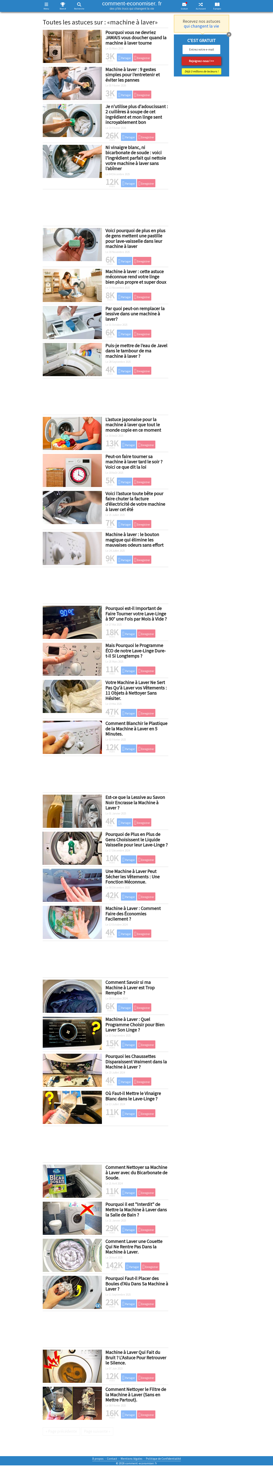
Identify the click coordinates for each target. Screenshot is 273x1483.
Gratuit (184, 8)
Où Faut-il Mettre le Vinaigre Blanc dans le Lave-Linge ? (133, 1096)
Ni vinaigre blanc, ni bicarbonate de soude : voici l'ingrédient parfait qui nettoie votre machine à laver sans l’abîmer (135, 157)
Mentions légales (131, 1458)
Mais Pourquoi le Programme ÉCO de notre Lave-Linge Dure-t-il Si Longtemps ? (135, 650)
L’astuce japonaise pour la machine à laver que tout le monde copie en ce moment (133, 424)
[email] (201, 49)
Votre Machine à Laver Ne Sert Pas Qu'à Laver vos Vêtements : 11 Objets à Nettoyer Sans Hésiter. (136, 690)
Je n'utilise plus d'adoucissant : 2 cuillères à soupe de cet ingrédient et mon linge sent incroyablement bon (136, 114)
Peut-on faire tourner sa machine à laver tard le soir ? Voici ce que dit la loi (133, 461)
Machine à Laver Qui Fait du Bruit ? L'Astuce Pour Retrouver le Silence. (135, 1357)
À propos (217, 8)
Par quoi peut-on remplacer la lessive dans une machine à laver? (135, 313)
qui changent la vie (201, 26)
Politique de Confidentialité (163, 1458)
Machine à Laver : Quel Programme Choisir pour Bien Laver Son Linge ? (134, 1024)
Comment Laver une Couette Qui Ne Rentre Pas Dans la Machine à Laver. (133, 1246)
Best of (63, 8)
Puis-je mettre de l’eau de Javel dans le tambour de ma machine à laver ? (136, 350)
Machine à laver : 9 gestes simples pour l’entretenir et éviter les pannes (132, 74)
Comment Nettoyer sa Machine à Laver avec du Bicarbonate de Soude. (136, 1172)
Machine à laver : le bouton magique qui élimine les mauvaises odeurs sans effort (134, 539)
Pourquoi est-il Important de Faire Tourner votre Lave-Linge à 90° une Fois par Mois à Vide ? (136, 613)
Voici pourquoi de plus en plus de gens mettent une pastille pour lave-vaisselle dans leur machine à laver (135, 238)
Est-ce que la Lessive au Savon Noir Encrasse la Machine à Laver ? (135, 802)
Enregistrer (142, 58)
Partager (124, 58)
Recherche (79, 8)
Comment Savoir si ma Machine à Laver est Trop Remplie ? (130, 987)
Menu (46, 8)
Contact (112, 1458)
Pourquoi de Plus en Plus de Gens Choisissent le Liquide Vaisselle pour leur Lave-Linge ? (136, 839)
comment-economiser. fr (132, 5)
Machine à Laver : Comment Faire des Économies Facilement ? (133, 913)
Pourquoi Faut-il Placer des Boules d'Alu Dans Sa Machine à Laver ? (136, 1283)
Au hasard (201, 8)
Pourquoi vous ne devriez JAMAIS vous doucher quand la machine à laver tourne (135, 37)
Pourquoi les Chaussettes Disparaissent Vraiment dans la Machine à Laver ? (136, 1061)
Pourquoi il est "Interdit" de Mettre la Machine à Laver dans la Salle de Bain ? (136, 1209)
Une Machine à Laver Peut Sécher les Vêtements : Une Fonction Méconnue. (132, 876)
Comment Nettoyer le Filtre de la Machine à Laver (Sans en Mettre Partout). (135, 1394)
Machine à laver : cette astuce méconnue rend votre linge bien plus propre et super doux (135, 276)
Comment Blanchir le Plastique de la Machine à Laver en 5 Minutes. (136, 728)
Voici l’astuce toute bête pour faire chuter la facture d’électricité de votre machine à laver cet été (135, 501)
